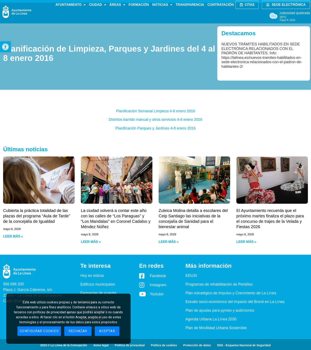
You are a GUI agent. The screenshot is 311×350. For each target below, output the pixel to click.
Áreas (117, 4)
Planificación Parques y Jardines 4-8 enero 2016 (155, 128)
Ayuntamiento (70, 4)
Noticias (162, 4)
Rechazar (78, 331)
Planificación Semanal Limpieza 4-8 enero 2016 (155, 111)
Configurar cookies (39, 331)
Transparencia (190, 4)
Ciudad (97, 4)
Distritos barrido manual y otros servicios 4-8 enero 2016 (155, 119)
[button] (5, 46)
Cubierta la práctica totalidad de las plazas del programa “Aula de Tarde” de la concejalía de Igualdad (36, 216)
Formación (139, 4)
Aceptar (107, 331)
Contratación (220, 4)
